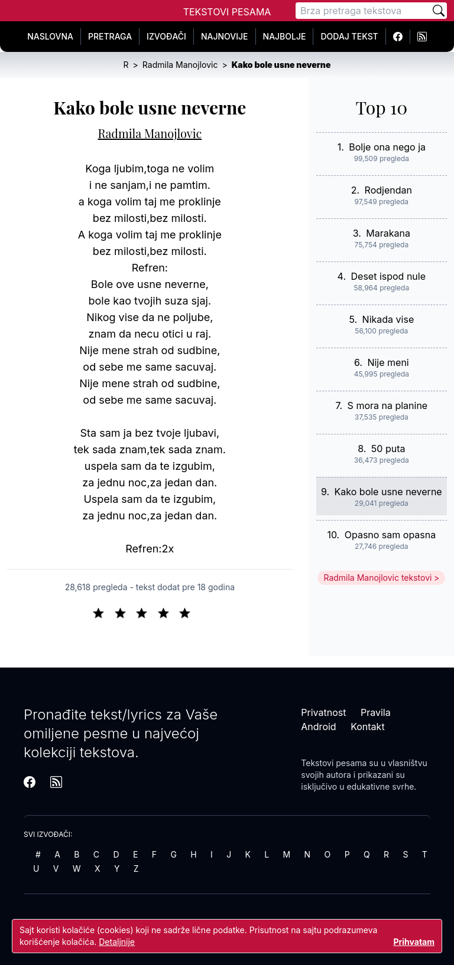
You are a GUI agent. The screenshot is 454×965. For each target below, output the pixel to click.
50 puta (388, 448)
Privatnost (323, 712)
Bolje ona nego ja (387, 147)
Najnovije (224, 36)
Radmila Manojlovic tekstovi (377, 578)
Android (318, 726)
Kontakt (367, 726)
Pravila (376, 712)
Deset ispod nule (388, 276)
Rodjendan (388, 190)
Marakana (388, 233)
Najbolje (284, 36)
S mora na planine (388, 405)
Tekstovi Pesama (227, 12)
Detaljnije (117, 942)
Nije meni (387, 362)
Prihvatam (413, 942)
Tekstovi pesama (334, 763)
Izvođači (166, 36)
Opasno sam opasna (390, 535)
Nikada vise (388, 319)
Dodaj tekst (349, 36)
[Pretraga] (363, 10)
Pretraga (110, 36)
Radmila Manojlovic (150, 133)
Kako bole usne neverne (388, 492)
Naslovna (50, 36)
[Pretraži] (438, 10)
